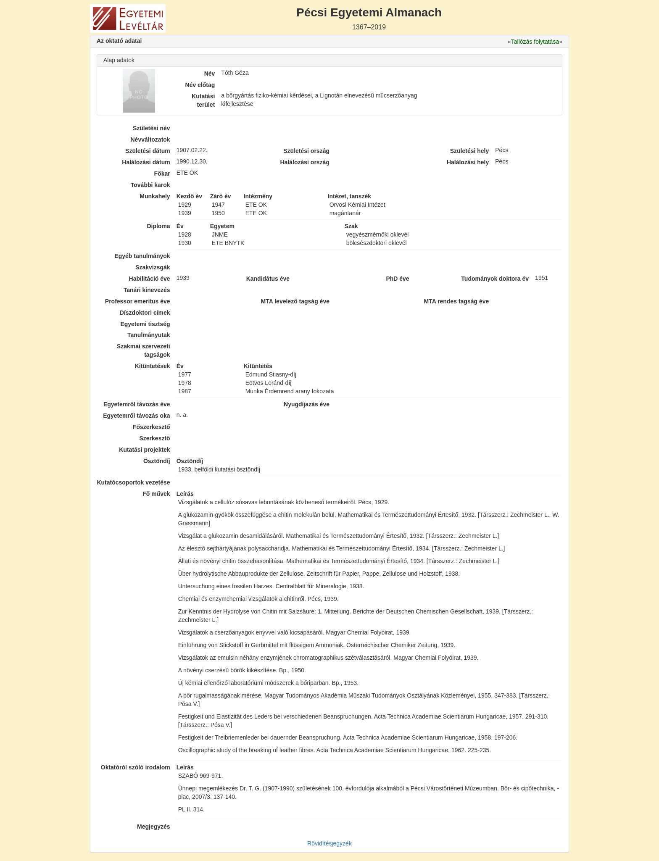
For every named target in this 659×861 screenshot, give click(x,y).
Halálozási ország (305, 162)
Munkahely (155, 196)
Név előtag (200, 85)
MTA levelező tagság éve (295, 301)
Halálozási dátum (146, 162)
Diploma (158, 226)
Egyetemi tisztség (145, 324)
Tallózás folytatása (535, 41)
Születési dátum (147, 150)
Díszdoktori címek (145, 312)
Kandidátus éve (268, 278)
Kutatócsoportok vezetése (133, 482)
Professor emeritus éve (137, 301)
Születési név (151, 128)
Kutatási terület (203, 100)
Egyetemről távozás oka (136, 415)
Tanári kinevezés (147, 290)
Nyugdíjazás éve (307, 404)
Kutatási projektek (144, 449)
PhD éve (397, 278)
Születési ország (306, 150)
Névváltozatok (150, 139)
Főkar (162, 173)
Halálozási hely (468, 162)
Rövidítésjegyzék (329, 843)
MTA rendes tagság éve (456, 301)
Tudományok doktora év (495, 278)
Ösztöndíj (156, 461)
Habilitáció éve (149, 278)
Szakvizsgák (152, 267)
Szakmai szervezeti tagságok (143, 350)
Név (209, 73)
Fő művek (156, 493)
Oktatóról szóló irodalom (135, 767)
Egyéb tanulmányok (142, 256)
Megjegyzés (153, 826)
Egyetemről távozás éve (136, 404)
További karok (150, 185)
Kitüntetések (152, 366)
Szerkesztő (155, 438)
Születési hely (469, 150)
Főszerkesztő (151, 427)
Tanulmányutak (148, 335)
